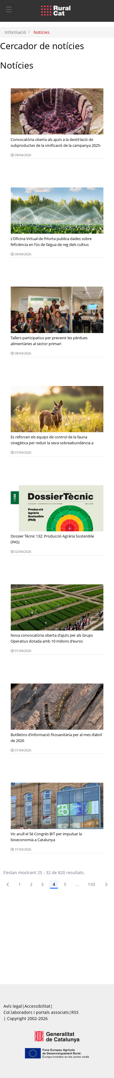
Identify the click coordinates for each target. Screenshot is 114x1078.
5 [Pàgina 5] (65, 884)
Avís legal (13, 1006)
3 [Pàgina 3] (42, 884)
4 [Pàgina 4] (54, 884)
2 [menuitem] (31, 884)
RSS (75, 1012)
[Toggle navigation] (8, 9)
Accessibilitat (37, 1006)
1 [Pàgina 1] (20, 884)
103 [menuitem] (91, 884)
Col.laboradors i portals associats (36, 1012)
